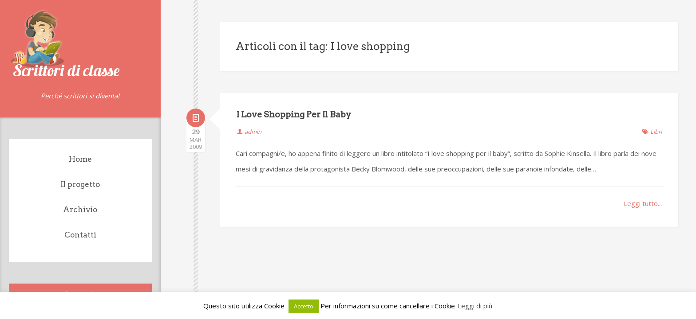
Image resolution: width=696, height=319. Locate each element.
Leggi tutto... (643, 203)
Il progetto (80, 184)
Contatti (80, 234)
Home (80, 159)
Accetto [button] (303, 306)
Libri (656, 132)
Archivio (80, 209)
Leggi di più (475, 305)
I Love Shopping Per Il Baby (294, 114)
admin (253, 132)
